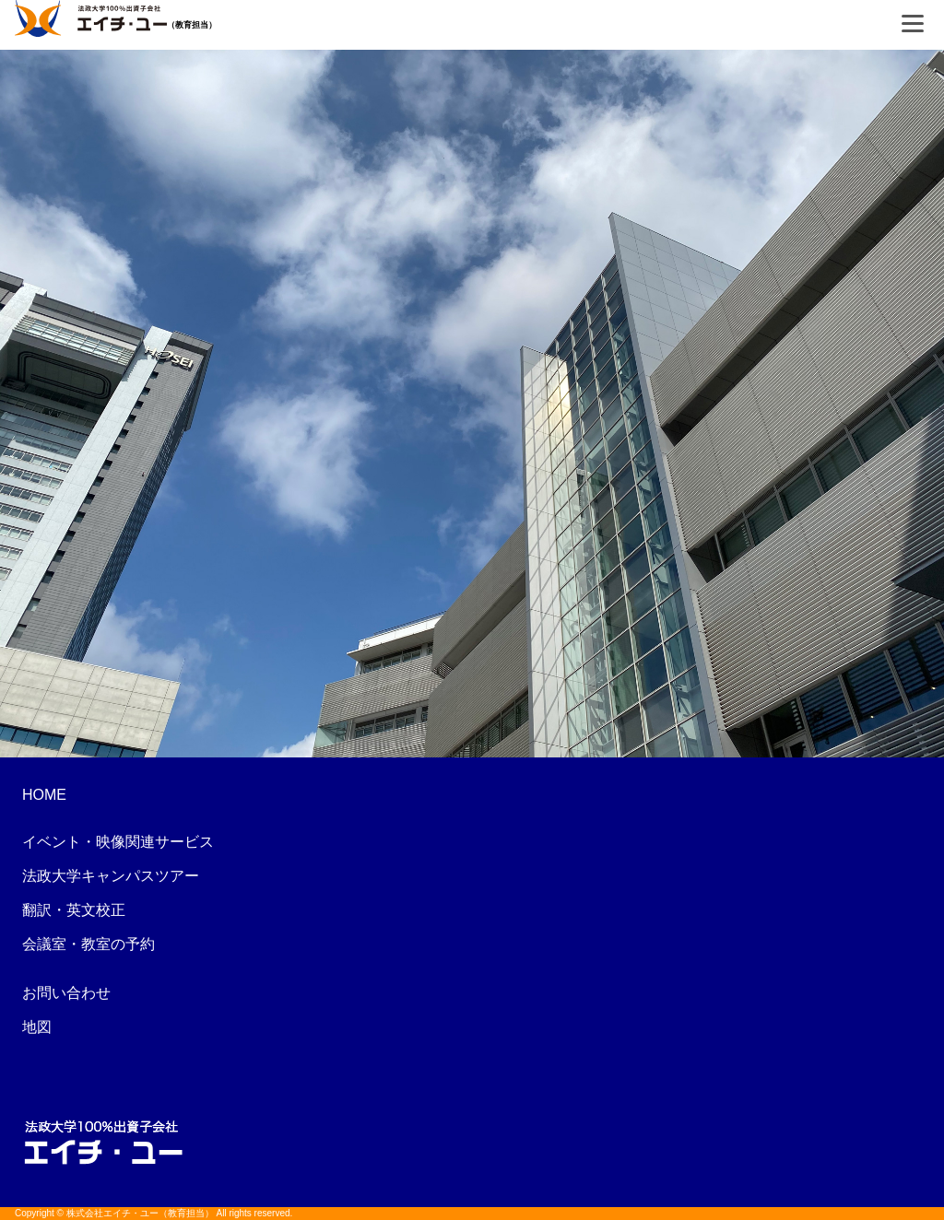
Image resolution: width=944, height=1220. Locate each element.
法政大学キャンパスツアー (110, 876)
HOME (44, 795)
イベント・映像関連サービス (118, 842)
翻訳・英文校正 (73, 910)
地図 (37, 1027)
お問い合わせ (66, 993)
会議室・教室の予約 (88, 944)
